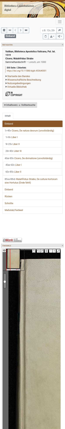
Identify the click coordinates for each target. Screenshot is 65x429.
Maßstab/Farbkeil (14, 210)
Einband (9, 123)
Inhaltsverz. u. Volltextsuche (19, 105)
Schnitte (9, 203)
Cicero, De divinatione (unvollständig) (29, 158)
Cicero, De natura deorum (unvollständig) (29, 130)
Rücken (8, 196)
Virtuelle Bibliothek (17, 86)
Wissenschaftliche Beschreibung (24, 79)
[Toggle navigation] (60, 22)
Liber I (12, 137)
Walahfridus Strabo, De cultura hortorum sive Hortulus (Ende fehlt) (31, 181)
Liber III (14, 151)
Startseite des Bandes (18, 76)
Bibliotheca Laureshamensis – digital (20, 7)
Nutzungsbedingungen (19, 83)
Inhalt (8, 115)
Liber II (13, 144)
